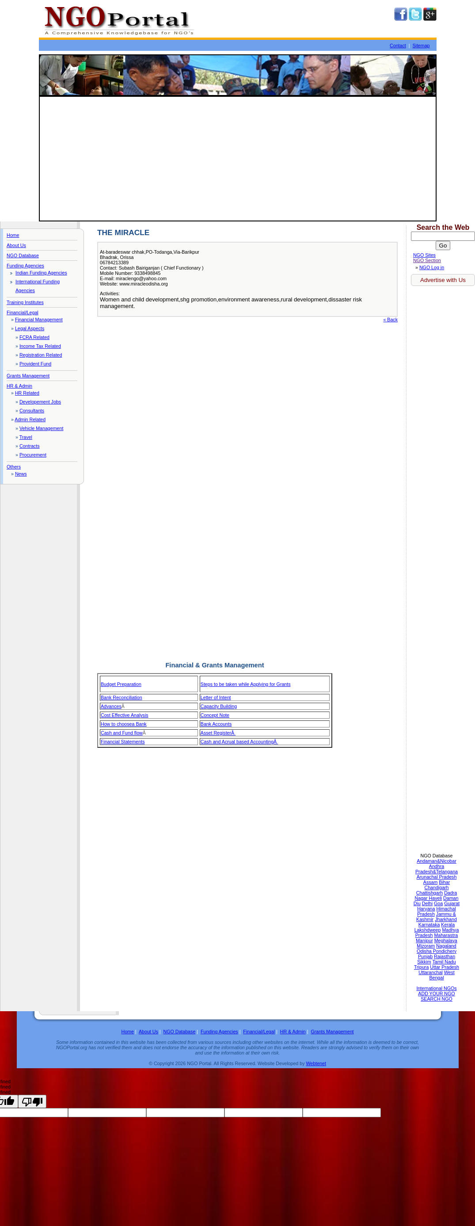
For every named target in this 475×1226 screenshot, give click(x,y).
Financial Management (39, 319)
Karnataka (429, 924)
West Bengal (441, 975)
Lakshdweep (427, 930)
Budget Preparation (121, 684)
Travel (25, 437)
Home (13, 235)
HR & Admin (19, 385)
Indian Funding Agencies (41, 272)
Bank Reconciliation (121, 697)
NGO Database (23, 255)
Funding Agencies (25, 265)
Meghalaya (445, 940)
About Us (16, 245)
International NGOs (436, 988)
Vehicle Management (41, 428)
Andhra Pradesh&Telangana (436, 869)
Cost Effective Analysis (124, 715)
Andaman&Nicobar (436, 861)
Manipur (424, 940)
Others (14, 466)
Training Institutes (25, 302)
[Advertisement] (238, 159)
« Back (390, 319)
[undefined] (32, 1101)
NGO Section (427, 260)
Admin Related (30, 419)
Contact (398, 45)
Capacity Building (219, 706)
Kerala (448, 924)
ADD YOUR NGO (436, 993)
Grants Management (28, 375)
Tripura (421, 967)
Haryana (426, 908)
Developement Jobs (40, 401)
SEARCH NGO (436, 998)
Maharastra (446, 935)
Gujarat (452, 903)
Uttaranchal (430, 972)
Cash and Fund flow (122, 732)
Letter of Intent (216, 697)
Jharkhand (446, 919)
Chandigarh (436, 887)
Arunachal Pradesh (437, 877)
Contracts (29, 446)
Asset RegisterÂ (218, 732)
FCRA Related (34, 337)
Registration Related (40, 355)
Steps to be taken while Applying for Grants (246, 684)
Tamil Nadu (444, 961)
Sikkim (424, 961)
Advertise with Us (443, 280)
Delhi (427, 903)
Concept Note (215, 715)
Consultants (31, 410)
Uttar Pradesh (444, 967)
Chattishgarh (429, 892)
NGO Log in (431, 267)
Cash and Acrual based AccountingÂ (239, 741)
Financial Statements (123, 741)
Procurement (32, 454)
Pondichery (444, 951)
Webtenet (316, 1063)
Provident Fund (35, 363)
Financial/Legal (22, 312)
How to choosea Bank (124, 724)
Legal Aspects (29, 328)
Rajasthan (444, 956)
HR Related (27, 393)
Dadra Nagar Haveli (436, 895)
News (21, 473)
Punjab (425, 956)
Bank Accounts (216, 724)
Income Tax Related (40, 346)
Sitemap (420, 45)
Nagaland (446, 945)
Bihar (444, 882)
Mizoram (426, 945)
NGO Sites (424, 255)
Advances (111, 706)
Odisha (425, 951)
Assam (430, 882)
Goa (438, 903)
